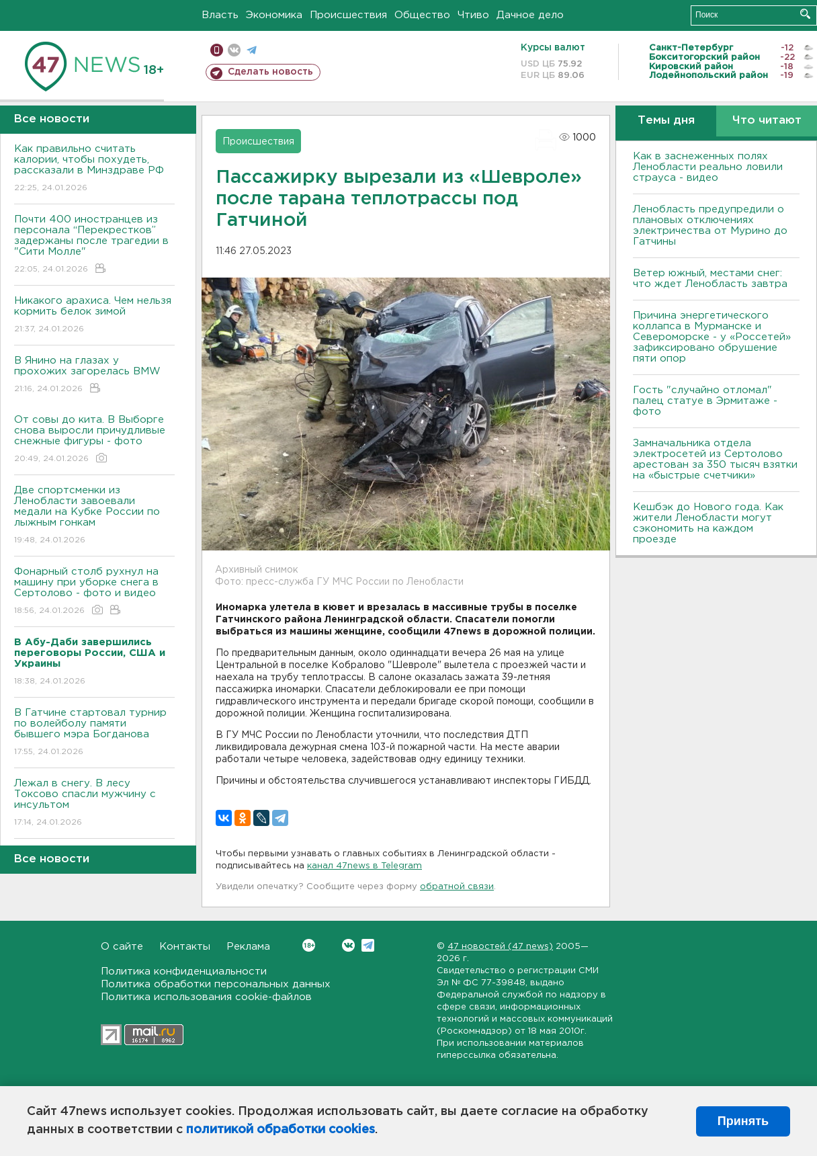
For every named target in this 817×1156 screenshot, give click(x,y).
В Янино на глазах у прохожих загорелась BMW (94, 375)
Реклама (248, 946)
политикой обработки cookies (280, 1129)
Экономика (274, 15)
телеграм (251, 50)
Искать (805, 14)
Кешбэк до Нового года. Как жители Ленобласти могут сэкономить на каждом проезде (708, 523)
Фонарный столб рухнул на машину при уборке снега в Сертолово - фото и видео (94, 591)
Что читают (767, 121)
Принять (743, 1121)
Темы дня (666, 121)
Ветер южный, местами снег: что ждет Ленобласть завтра (710, 278)
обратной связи (457, 887)
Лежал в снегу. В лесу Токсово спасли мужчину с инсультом (94, 803)
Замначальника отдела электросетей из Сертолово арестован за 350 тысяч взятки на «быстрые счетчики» (715, 459)
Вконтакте (308, 945)
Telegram (367, 945)
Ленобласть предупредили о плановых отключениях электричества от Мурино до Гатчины (710, 225)
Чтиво (473, 15)
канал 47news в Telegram (364, 866)
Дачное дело (530, 15)
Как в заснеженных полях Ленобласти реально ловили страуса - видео (708, 167)
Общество (422, 15)
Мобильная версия (216, 50)
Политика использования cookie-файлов (206, 997)
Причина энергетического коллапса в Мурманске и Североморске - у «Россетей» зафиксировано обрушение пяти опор (712, 337)
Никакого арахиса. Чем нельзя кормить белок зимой (94, 315)
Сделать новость (270, 72)
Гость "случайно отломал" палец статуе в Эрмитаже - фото (705, 401)
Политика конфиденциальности (184, 971)
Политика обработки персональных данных (216, 984)
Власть (220, 15)
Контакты (184, 946)
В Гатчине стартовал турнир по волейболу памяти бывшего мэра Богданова (94, 732)
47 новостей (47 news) (500, 946)
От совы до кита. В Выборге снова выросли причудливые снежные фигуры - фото (94, 439)
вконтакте (234, 50)
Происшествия (348, 15)
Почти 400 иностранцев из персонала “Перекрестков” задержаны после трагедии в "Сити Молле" (94, 245)
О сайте (122, 946)
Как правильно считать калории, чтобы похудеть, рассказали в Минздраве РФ (94, 169)
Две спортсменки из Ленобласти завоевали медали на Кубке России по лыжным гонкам (94, 516)
